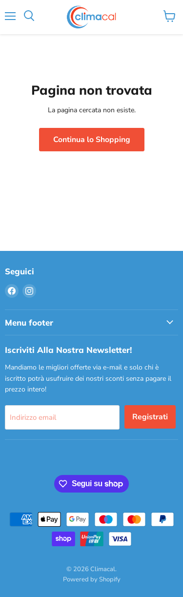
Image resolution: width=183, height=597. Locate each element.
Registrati (150, 417)
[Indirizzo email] (62, 417)
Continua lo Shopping (91, 139)
